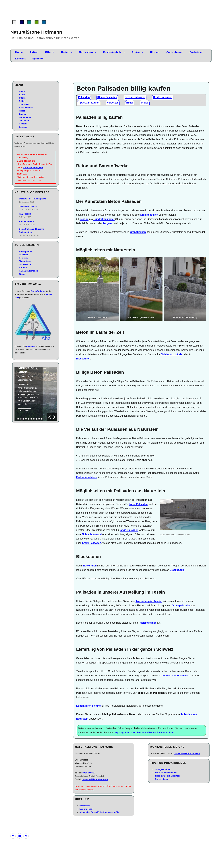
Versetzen (113, 102)
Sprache (37, 58)
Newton (84, 219)
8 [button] (36, 419)
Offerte (49, 52)
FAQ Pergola (25, 214)
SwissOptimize (38, 291)
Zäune (22, 274)
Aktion (34, 52)
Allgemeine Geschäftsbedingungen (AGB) (99, 812)
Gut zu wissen (161, 779)
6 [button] (31, 419)
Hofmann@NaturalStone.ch (95, 779)
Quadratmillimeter (104, 219)
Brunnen (23, 267)
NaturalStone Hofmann (36, 32)
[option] (35, 394)
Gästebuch (196, 52)
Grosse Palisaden (135, 97)
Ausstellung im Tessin (149, 601)
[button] (49, 417)
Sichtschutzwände (171, 354)
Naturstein (86, 52)
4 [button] (26, 419)
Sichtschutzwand (92, 534)
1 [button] (18, 419)
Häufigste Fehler (163, 769)
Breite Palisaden (162, 97)
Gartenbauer (174, 52)
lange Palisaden (129, 530)
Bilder (65, 52)
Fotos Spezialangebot (33, 167)
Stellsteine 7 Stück (28, 206)
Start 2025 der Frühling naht (32, 199)
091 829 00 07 (88, 773)
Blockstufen (83, 358)
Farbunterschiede (86, 477)
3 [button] (23, 419)
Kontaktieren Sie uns (88, 705)
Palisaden (84, 97)
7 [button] (34, 419)
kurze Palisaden (138, 504)
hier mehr (30, 346)
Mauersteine (25, 261)
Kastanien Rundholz (28, 271)
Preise (136, 52)
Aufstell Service (26, 221)
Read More (24, 411)
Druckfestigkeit (149, 214)
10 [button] (42, 419)
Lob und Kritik (86, 809)
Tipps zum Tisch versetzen (167, 776)
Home (19, 52)
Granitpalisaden (181, 605)
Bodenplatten (25, 251)
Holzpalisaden (148, 622)
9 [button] (39, 419)
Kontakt (20, 58)
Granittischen (138, 232)
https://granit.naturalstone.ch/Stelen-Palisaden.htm (144, 732)
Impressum (84, 806)
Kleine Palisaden (107, 97)
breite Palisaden (91, 543)
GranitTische (25, 264)
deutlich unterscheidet (175, 675)
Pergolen (108, 223)
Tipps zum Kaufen (88, 102)
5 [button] (29, 419)
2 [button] (21, 419)
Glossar (155, 52)
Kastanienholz (112, 52)
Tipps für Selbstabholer (166, 772)
